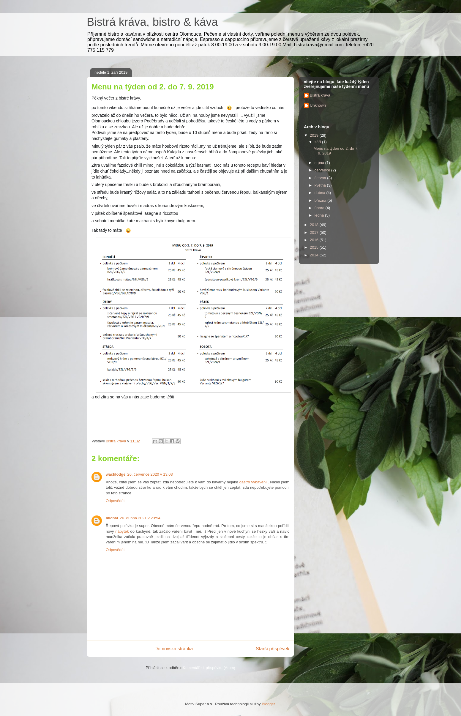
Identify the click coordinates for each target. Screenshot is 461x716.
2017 (315, 232)
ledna (320, 215)
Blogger (268, 704)
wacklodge (115, 474)
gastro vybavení (253, 482)
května (321, 185)
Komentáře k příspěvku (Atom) (209, 667)
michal (112, 518)
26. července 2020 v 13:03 (150, 474)
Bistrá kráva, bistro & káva (152, 22)
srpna (320, 162)
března (321, 200)
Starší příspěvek (272, 648)
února (320, 208)
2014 (315, 255)
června (321, 178)
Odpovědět (115, 501)
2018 (315, 225)
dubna (320, 192)
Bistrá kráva (320, 95)
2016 (315, 240)
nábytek (122, 531)
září (318, 142)
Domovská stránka (173, 648)
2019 (315, 135)
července (323, 170)
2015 (315, 247)
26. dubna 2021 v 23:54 (140, 518)
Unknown (318, 105)
